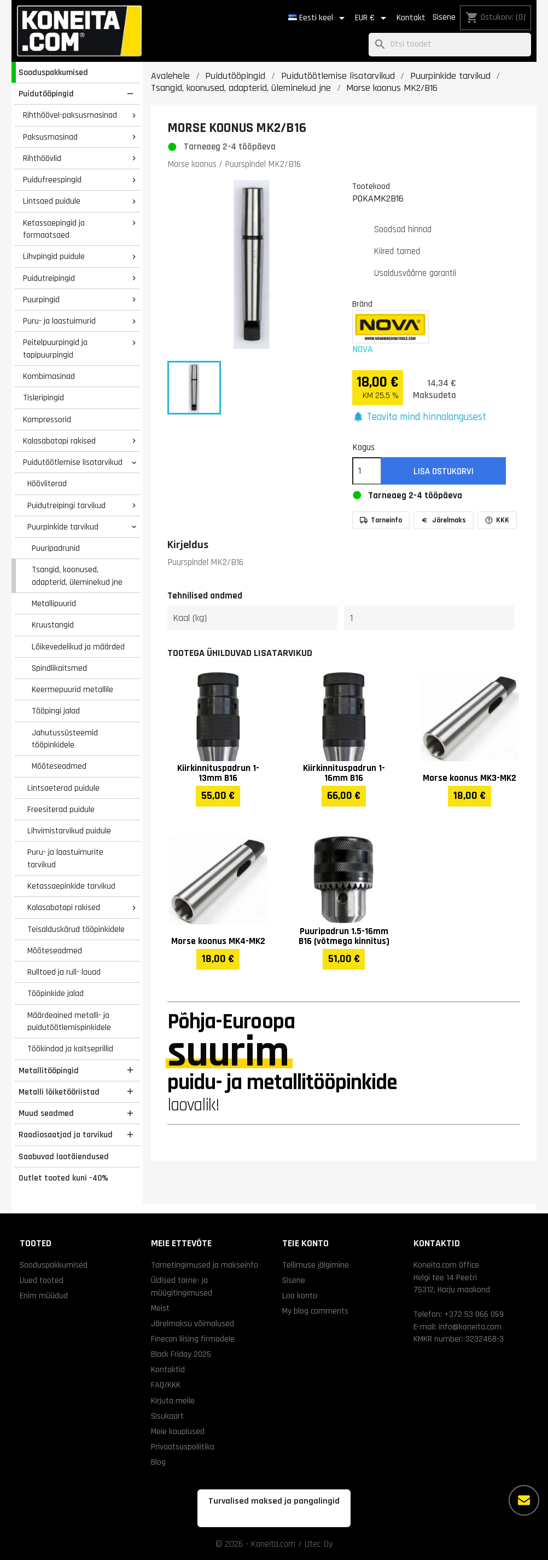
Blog (158, 1462)
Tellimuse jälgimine (315, 1264)
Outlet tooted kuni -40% (63, 1177)
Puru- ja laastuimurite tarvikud (65, 858)
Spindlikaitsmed (59, 668)
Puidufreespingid (52, 179)
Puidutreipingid (49, 278)
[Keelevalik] (318, 18)
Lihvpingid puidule (54, 256)
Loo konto (299, 1295)
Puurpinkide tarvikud (62, 526)
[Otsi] (450, 44)
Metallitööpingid (49, 1070)
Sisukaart (167, 1416)
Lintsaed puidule (51, 200)
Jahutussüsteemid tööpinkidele (65, 739)
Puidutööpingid (46, 93)
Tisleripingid (43, 397)
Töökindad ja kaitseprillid (70, 1048)
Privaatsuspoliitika (182, 1446)
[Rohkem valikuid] (524, 1500)
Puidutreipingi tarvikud (66, 505)
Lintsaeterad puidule (63, 787)
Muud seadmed (46, 1113)
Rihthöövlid (42, 158)
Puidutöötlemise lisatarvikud (73, 462)
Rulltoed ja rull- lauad (64, 971)
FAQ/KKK (165, 1384)
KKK (497, 520)
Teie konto (305, 1243)
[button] (419, 417)
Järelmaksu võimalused (192, 1323)
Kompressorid (47, 419)
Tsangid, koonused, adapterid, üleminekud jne (77, 576)
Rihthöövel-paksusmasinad (70, 115)
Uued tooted (41, 1280)
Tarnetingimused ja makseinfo (204, 1264)
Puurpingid (41, 299)
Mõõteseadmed (59, 766)
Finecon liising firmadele (193, 1338)
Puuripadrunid (56, 548)
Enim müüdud (44, 1295)
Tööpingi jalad (56, 710)
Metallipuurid (54, 603)
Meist (160, 1308)
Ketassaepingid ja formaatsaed (54, 229)
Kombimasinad (49, 376)
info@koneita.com (470, 1326)
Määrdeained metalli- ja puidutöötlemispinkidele (69, 1021)
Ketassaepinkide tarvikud (71, 885)
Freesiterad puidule (61, 809)
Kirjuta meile (173, 1400)
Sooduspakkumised (53, 72)
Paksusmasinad (50, 136)
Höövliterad (47, 483)
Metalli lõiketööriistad (59, 1091)
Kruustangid (53, 624)
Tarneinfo (381, 520)
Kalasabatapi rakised (59, 440)
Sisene (444, 17)
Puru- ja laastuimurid (59, 320)
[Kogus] (367, 471)
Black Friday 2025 (181, 1354)
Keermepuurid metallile (72, 689)
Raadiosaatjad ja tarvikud (66, 1134)
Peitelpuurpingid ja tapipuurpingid (55, 348)
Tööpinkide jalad (55, 993)
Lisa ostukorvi (443, 471)
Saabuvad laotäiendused (64, 1156)
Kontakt (411, 18)
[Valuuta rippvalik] (372, 18)
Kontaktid (168, 1369)
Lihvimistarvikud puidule (69, 830)
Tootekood (371, 186)
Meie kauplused (178, 1431)
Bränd (362, 303)
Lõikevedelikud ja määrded (78, 646)
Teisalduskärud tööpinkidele (76, 929)
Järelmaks (443, 520)
